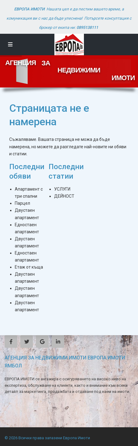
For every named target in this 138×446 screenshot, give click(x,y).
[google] (42, 341)
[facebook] (11, 341)
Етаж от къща (29, 267)
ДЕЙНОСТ (64, 196)
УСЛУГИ (62, 189)
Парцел (22, 203)
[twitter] (26, 341)
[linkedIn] (58, 341)
